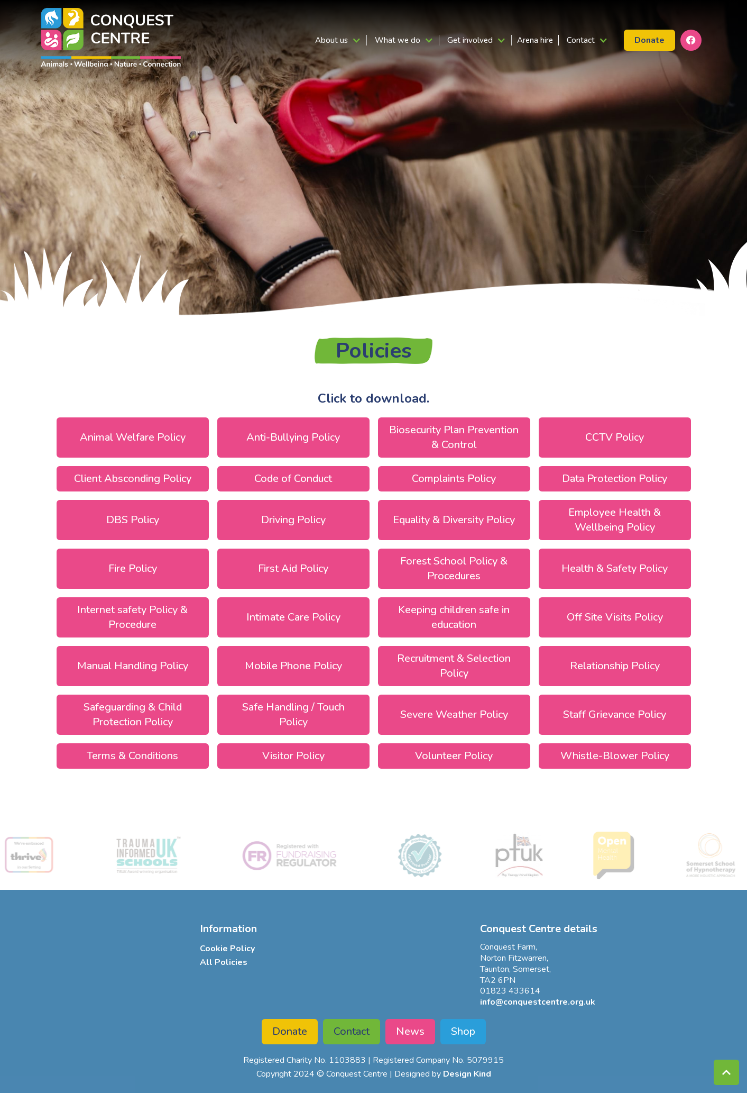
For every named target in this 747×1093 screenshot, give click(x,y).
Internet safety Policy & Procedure (132, 617)
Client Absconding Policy (132, 478)
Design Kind (467, 1074)
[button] (337, 40)
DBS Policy (132, 520)
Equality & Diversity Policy (454, 520)
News (410, 1031)
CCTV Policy (614, 437)
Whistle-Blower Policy (614, 756)
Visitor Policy (293, 756)
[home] (111, 37)
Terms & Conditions (132, 756)
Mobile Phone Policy (293, 666)
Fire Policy (132, 568)
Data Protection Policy (614, 478)
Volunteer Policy (454, 756)
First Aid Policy (293, 568)
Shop (463, 1031)
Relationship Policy (615, 666)
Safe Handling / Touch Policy (293, 714)
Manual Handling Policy (132, 666)
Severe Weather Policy (454, 714)
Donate (289, 1031)
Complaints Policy (454, 478)
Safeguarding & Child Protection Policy (133, 714)
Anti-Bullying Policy (293, 437)
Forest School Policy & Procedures (454, 568)
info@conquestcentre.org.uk (537, 1002)
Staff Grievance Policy (614, 714)
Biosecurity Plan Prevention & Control (454, 437)
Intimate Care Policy (293, 617)
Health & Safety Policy (614, 568)
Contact (352, 1031)
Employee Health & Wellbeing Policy (614, 519)
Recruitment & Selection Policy (454, 665)
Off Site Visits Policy (615, 617)
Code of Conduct (293, 478)
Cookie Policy (227, 948)
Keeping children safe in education (454, 617)
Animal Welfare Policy (133, 437)
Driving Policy (293, 520)
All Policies (223, 962)
